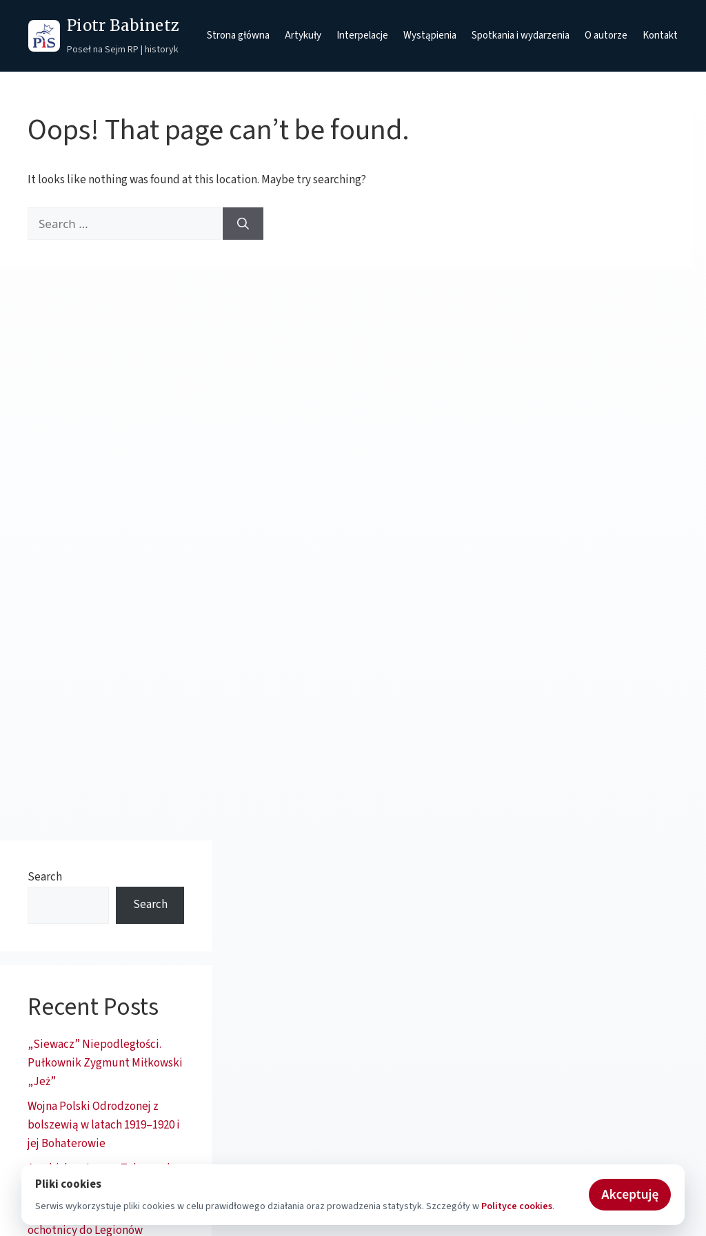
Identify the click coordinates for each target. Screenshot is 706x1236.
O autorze (606, 35)
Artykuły (303, 35)
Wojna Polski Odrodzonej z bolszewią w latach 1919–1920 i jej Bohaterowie (104, 1125)
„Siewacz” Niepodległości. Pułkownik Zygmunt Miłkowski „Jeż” (105, 1063)
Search (45, 877)
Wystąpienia (429, 35)
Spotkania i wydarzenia (520, 35)
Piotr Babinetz (123, 25)
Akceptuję (629, 1194)
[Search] (243, 223)
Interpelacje (362, 35)
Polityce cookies (516, 1206)
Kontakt (660, 35)
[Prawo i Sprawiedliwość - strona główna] (44, 36)
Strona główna (238, 35)
